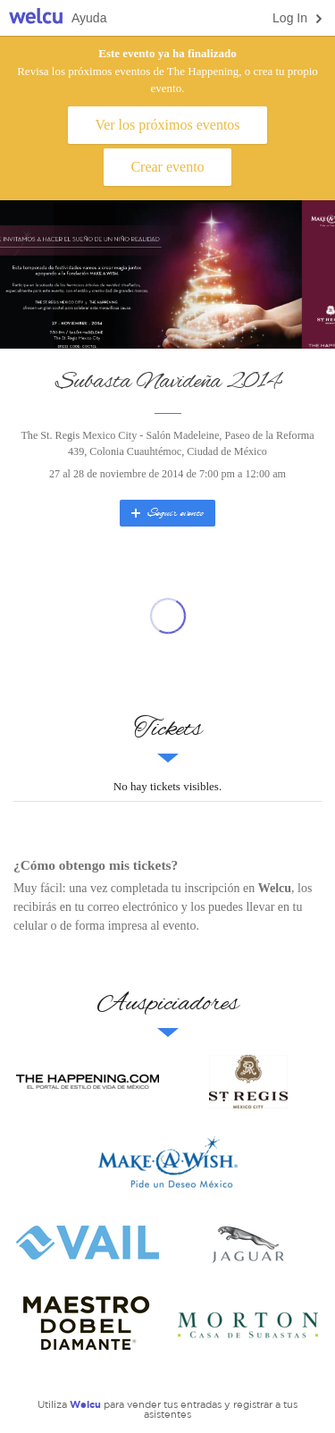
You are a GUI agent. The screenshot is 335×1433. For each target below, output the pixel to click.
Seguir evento (166, 513)
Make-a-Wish (167, 1162)
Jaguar (248, 1242)
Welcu (36, 18)
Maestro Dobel (87, 1323)
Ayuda (88, 18)
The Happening (87, 1081)
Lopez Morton (248, 1323)
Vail (87, 1242)
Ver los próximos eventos (167, 124)
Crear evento (167, 166)
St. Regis (248, 1081)
